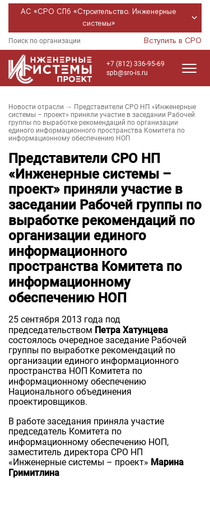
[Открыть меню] (189, 68)
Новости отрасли (36, 107)
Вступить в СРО (173, 41)
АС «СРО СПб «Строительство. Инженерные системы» (110, 18)
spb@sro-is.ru (127, 73)
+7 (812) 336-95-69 (135, 64)
